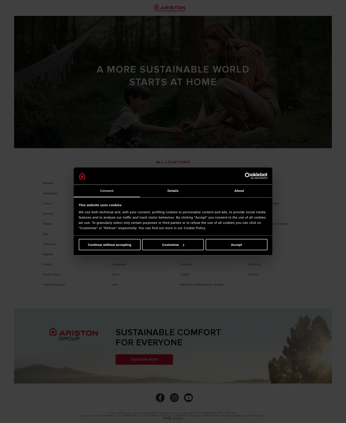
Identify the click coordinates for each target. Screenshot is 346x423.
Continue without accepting (109, 245)
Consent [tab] (107, 190)
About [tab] (239, 190)
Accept (236, 245)
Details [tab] (173, 190)
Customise (173, 245)
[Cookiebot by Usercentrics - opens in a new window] (248, 176)
